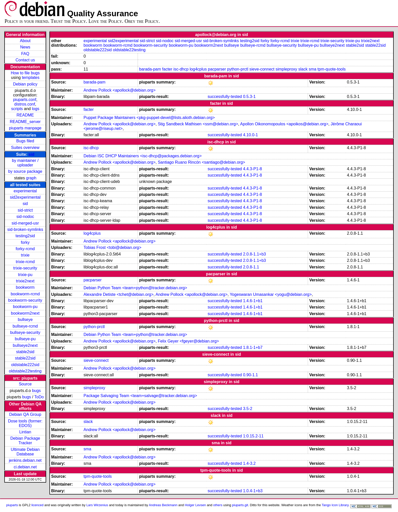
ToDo (39, 397)
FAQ (25, 54)
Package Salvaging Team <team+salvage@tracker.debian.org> (140, 396)
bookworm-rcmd (25, 294)
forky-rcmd (25, 249)
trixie (25, 255)
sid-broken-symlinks (25, 229)
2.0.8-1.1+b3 (254, 254)
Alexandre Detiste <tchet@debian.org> (119, 294)
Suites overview (25, 147)
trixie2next (25, 281)
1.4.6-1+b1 (253, 301)
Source (25, 384)
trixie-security (25, 268)
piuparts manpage (25, 128)
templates (30, 77)
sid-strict (25, 210)
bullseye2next (25, 345)
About (25, 41)
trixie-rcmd (25, 262)
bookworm (25, 287)
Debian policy (25, 84)
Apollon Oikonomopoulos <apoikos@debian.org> (284, 124)
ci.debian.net (25, 467)
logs (35, 109)
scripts (17, 109)
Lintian (25, 432)
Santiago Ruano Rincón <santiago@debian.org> (201, 162)
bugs (36, 390)
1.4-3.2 (249, 463)
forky (25, 242)
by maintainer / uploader (25, 162)
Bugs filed (25, 141)
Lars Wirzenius (97, 505)
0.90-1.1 (250, 375)
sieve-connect (262, 69)
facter (167, 69)
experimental (25, 191)
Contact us (25, 60)
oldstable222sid (25, 365)
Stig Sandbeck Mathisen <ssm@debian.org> (198, 124)
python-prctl (237, 69)
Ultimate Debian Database (25, 451)
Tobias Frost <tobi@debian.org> (112, 247)
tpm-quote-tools (331, 69)
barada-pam (150, 69)
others (217, 505)
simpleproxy (286, 69)
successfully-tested (225, 96)
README (25, 115)
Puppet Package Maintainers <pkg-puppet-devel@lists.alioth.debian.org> (149, 117)
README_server (25, 122)
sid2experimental (25, 197)
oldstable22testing (25, 371)
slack (302, 69)
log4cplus (198, 69)
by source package (25, 171)
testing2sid (25, 236)
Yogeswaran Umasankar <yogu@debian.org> (271, 294)
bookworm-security (25, 300)
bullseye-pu (25, 339)
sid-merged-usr (25, 223)
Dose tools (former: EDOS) (25, 423)
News (25, 47)
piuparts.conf (24, 99)
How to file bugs (25, 73)
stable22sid (25, 358)
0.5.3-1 (249, 96)
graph (31, 178)
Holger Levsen (195, 505)
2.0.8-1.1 (251, 267)
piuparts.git (240, 505)
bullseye (25, 319)
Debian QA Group (25, 414)
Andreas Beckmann (163, 505)
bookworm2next (25, 313)
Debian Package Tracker (25, 440)
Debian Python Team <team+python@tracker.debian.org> (135, 288)
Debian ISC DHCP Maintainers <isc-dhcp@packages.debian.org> (143, 156)
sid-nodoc (25, 216)
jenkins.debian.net (25, 460)
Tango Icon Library (335, 505)
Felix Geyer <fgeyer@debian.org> (188, 341)
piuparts (12, 505)
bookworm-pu (25, 306)
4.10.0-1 (250, 135)
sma (312, 69)
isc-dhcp (181, 69)
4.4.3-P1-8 (252, 169)
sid (31, 154)
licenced (37, 505)
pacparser (217, 69)
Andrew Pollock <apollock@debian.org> (120, 90)
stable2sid (25, 352)
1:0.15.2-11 (253, 436)
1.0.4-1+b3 (253, 491)
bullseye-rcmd (25, 326)
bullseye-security (25, 332)
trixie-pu (25, 274)
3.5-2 (247, 408)
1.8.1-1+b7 (253, 347)
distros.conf (24, 104)
